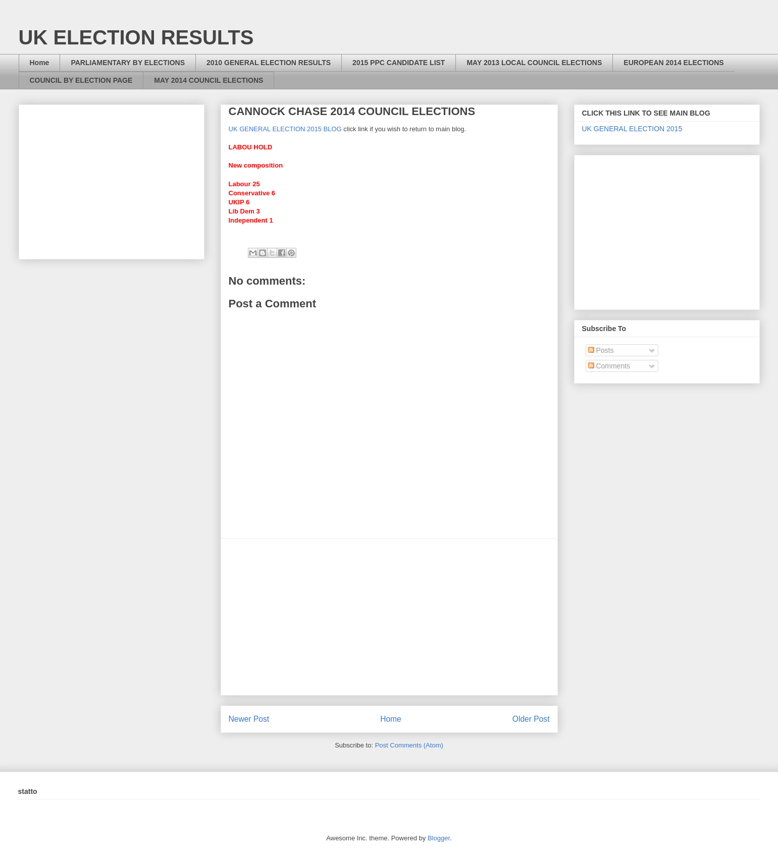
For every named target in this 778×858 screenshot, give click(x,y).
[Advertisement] (389, 616)
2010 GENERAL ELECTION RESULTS (268, 63)
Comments (609, 366)
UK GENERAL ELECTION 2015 (632, 129)
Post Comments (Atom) (409, 745)
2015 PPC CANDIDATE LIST (398, 63)
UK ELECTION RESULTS (136, 37)
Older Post (531, 719)
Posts (601, 350)
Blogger (439, 838)
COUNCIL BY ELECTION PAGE (81, 80)
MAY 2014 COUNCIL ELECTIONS (208, 80)
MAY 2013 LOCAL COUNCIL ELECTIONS (534, 63)
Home (39, 63)
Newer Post (249, 719)
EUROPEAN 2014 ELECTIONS (673, 63)
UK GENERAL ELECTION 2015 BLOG (285, 129)
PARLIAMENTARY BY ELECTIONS (128, 63)
